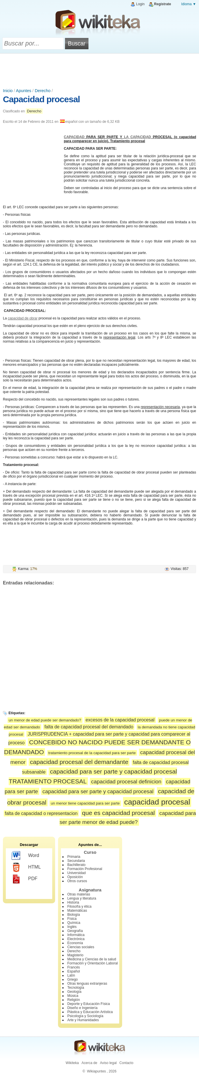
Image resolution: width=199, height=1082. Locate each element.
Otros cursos (77, 881)
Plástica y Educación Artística (90, 1012)
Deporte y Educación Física (88, 1004)
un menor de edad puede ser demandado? (45, 720)
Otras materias (78, 894)
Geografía (75, 931)
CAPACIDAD (74, 137)
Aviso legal (108, 1063)
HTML (26, 867)
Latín (71, 975)
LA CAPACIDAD (137, 137)
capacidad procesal (157, 802)
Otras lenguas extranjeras (87, 984)
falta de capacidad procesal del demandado (88, 726)
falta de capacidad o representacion (41, 813)
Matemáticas (77, 911)
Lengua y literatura (81, 898)
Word (25, 855)
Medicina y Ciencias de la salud (91, 959)
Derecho (42, 90)
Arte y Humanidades (83, 1020)
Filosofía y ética (79, 906)
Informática (75, 935)
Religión (73, 1000)
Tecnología (75, 988)
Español (73, 971)
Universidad (76, 873)
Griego (72, 979)
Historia (73, 902)
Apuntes (23, 90)
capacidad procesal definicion (126, 781)
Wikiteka (72, 1063)
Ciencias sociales (80, 947)
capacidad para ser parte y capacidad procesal (97, 791)
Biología (73, 915)
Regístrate (162, 4)
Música (72, 996)
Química (73, 923)
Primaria (73, 857)
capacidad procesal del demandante (79, 762)
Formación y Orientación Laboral (92, 963)
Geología (74, 992)
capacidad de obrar (23, 318)
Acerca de (89, 1063)
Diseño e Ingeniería (82, 1008)
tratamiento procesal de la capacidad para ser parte (92, 753)
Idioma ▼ (188, 4)
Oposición (75, 877)
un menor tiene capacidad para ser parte (85, 803)
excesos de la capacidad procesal (120, 719)
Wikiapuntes (96, 1071)
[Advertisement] (99, 69)
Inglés (72, 927)
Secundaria (76, 861)
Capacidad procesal (41, 99)
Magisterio (75, 955)
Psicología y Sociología (85, 1016)
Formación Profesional (84, 869)
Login (140, 4)
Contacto (126, 1063)
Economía (75, 943)
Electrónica (75, 939)
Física (72, 919)
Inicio (8, 90)
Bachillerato (76, 865)
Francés (73, 967)
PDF (24, 879)
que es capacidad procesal (118, 812)
